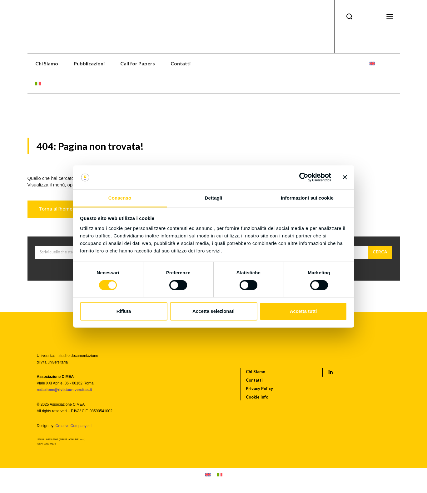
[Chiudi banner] (345, 177)
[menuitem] (372, 63)
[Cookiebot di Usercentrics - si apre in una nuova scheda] (303, 177)
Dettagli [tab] (213, 198)
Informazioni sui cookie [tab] (307, 198)
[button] (349, 16)
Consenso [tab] (119, 198)
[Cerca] (380, 255)
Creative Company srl (74, 428)
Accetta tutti (303, 311)
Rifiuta (124, 311)
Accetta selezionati (213, 311)
